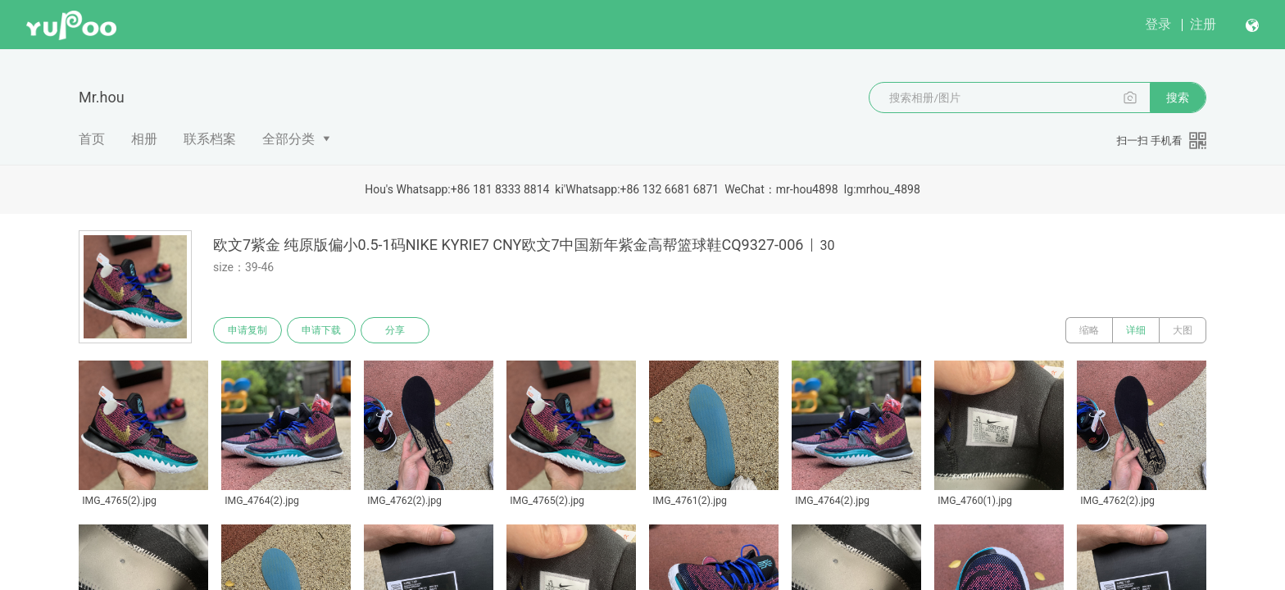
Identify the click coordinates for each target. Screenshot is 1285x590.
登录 (1158, 24)
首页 (92, 139)
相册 (144, 139)
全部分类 (288, 139)
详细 (1136, 330)
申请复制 (247, 330)
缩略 (1089, 330)
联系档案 (210, 139)
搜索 (1177, 97)
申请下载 (321, 330)
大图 (1182, 330)
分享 (395, 330)
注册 (1203, 24)
